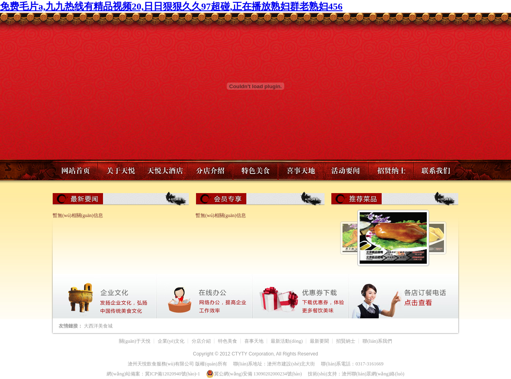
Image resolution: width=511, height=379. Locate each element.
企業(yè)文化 (171, 341)
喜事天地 (253, 341)
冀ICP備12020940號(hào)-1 (172, 374)
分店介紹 (201, 341)
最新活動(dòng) (287, 341)
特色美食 (227, 341)
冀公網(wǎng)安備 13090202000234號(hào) (254, 374)
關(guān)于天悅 (135, 341)
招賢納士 (345, 341)
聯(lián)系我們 (377, 341)
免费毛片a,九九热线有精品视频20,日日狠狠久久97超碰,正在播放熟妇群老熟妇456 (171, 6)
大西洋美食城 (98, 326)
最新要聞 (319, 341)
